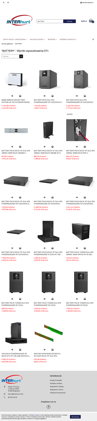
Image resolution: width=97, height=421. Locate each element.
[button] (56, 376)
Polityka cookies (56, 383)
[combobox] (12, 56)
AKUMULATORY (37, 39)
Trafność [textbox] (5, 56)
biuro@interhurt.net (15, 394)
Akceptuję (75, 417)
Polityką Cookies (34, 415)
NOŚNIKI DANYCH (68, 39)
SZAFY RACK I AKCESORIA (15, 39)
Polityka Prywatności (58, 393)
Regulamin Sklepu (57, 386)
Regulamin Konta (56, 390)
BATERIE (52, 39)
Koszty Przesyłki (56, 380)
